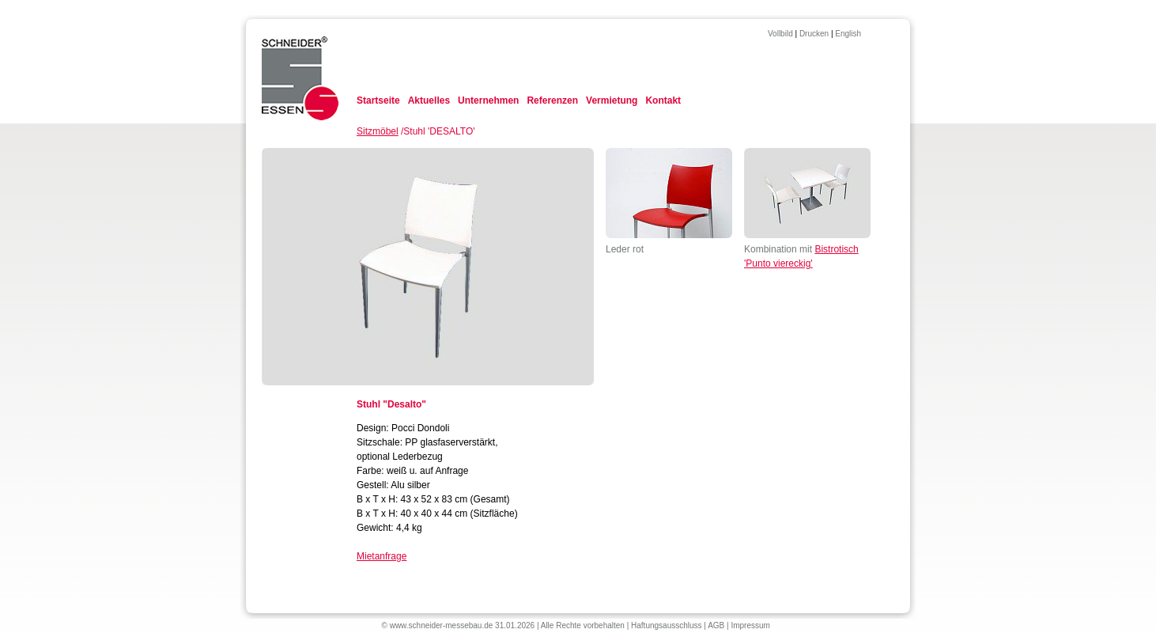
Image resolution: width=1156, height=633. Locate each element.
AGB (716, 625)
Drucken (814, 33)
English (848, 33)
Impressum (750, 625)
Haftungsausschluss (666, 625)
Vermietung (611, 100)
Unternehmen (488, 100)
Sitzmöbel (378, 131)
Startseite (378, 100)
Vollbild (780, 33)
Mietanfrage (381, 556)
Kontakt (663, 100)
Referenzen (552, 100)
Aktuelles (429, 100)
